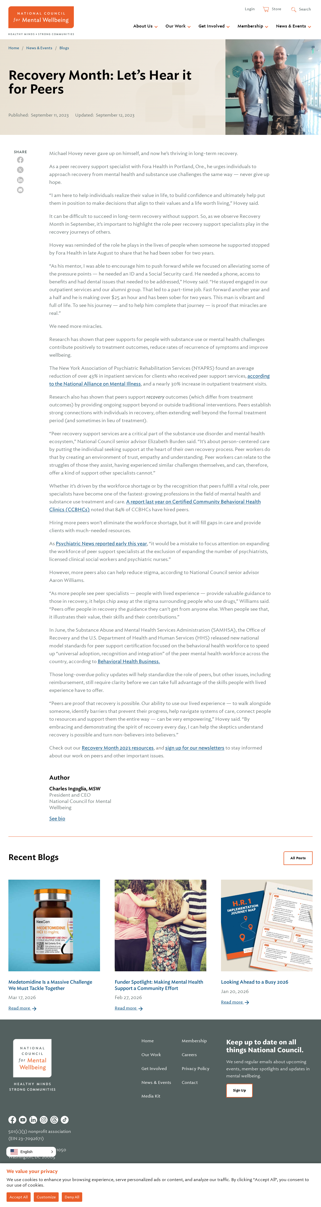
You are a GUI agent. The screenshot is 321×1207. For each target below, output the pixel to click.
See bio (57, 818)
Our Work (175, 26)
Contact (190, 1082)
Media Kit (150, 1096)
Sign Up (239, 1090)
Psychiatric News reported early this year (101, 544)
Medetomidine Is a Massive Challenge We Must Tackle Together (54, 990)
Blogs (64, 48)
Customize (46, 1197)
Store (276, 9)
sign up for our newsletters (194, 748)
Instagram (44, 1120)
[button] (31, 1151)
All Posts (298, 858)
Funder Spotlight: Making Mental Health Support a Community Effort (160, 990)
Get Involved (211, 26)
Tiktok (65, 1120)
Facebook (12, 1120)
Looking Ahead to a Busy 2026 (267, 987)
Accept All (18, 1197)
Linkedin (33, 1120)
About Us (143, 26)
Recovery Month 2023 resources (118, 748)
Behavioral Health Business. (129, 661)
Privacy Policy (195, 1068)
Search (305, 9)
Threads (54, 1120)
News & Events (291, 26)
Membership (250, 26)
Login (250, 9)
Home (13, 48)
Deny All (72, 1197)
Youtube (23, 1120)
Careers (189, 1054)
